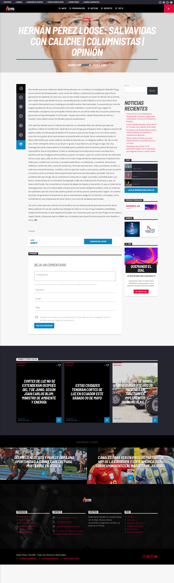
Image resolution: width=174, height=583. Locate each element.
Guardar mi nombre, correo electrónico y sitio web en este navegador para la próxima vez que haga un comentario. (75, 335)
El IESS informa (25, 538)
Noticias (94, 8)
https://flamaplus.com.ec (67, 536)
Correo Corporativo (90, 2)
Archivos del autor (98, 260)
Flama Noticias (25, 535)
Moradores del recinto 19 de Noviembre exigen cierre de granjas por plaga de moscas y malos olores (140, 167)
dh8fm (85, 74)
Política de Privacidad (49, 577)
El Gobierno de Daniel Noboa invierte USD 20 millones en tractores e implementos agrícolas (141, 151)
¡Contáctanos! (73, 2)
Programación (78, 8)
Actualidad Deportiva (27, 544)
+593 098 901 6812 (64, 540)
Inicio (64, 8)
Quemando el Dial (133, 224)
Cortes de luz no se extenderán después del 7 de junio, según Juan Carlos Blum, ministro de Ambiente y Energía (39, 410)
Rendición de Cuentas (34, 2)
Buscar (127, 104)
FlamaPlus (21, 437)
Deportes (108, 8)
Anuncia (18, 2)
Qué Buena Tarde (26, 547)
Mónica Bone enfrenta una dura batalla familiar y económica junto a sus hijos (140, 159)
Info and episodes (141, 310)
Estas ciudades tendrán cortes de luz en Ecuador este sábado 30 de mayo (87, 410)
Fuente (31, 249)
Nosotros (6, 2)
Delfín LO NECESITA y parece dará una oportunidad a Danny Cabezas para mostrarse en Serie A (44, 480)
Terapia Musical (25, 550)
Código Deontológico (55, 2)
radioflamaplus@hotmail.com (68, 545)
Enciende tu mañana (27, 541)
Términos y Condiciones (27, 577)
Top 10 (120, 8)
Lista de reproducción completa (141, 208)
